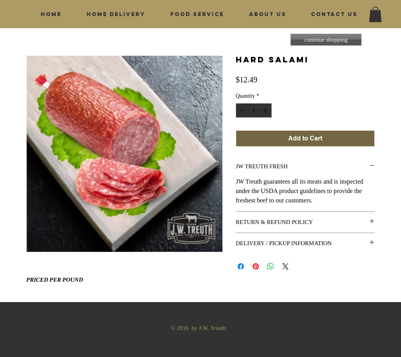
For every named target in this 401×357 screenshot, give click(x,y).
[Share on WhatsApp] (270, 266)
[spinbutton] (254, 110)
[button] (375, 14)
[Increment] (266, 110)
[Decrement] (242, 110)
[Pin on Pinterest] (255, 266)
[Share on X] (285, 266)
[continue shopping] (326, 40)
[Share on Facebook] (241, 266)
